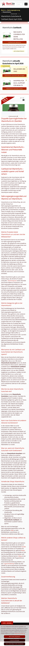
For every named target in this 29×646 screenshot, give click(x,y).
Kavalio (24, 547)
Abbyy (20, 556)
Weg (12, 530)
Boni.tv (3, 10)
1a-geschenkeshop (8, 563)
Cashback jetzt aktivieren (14, 42)
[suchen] (22, 4)
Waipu (23, 550)
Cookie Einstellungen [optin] (14, 640)
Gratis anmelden (7, 623)
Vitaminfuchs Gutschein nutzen (14, 88)
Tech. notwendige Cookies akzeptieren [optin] (14, 644)
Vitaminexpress (12, 281)
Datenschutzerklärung (20, 633)
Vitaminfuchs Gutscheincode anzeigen (14, 75)
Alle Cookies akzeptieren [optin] (14, 636)
